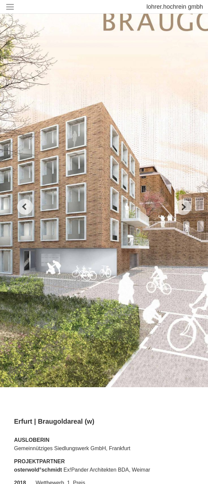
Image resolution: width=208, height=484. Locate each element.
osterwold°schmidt (38, 470)
